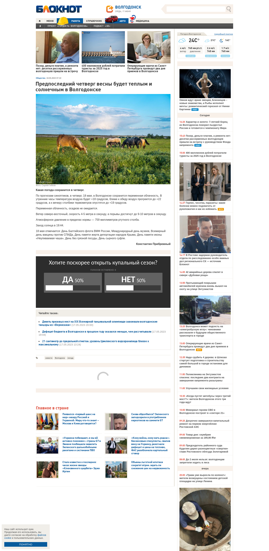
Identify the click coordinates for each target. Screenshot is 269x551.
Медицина (139, 20)
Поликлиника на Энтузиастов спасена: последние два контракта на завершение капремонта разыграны (201, 377)
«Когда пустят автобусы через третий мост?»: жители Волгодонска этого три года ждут (205, 399)
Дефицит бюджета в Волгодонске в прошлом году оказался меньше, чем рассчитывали (97, 331)
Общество (40, 78)
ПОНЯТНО (25, 544)
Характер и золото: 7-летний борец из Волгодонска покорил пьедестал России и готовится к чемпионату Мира (203, 124)
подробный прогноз (223, 34)
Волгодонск (60, 358)
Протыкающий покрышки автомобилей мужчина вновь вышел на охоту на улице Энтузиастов (203, 286)
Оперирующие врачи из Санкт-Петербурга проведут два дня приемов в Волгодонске (203, 346)
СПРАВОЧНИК (94, 21)
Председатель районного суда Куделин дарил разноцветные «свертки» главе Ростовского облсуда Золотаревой (203, 448)
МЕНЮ (50, 21)
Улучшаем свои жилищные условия (207, 388)
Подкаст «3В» (102, 26)
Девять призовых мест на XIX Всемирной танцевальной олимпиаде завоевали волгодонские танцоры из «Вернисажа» (98, 323)
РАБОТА (68, 21)
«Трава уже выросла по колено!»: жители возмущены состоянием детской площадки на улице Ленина (203, 478)
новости (48, 358)
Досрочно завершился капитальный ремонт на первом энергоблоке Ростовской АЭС (204, 423)
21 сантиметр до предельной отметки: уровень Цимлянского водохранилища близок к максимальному (94, 342)
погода (70, 358)
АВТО (115, 21)
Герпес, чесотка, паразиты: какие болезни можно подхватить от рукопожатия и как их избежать (202, 205)
